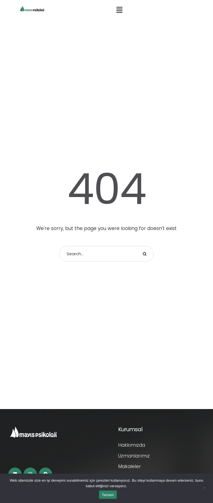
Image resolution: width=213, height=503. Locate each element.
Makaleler (129, 466)
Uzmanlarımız (134, 456)
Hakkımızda (131, 445)
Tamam (108, 495)
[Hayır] (206, 488)
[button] (119, 10)
